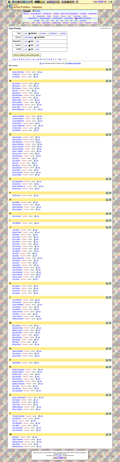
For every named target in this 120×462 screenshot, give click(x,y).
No (36, 41)
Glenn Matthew (17, 207)
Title (33, 22)
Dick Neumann (17, 156)
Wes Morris (16, 444)
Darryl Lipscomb (18, 146)
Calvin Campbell (18, 116)
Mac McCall (16, 325)
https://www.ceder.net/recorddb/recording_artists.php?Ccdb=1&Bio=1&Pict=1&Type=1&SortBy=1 (60, 452)
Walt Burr (15, 437)
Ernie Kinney (16, 188)
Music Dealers (33, 18)
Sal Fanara (16, 400)
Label (38, 22)
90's (76, 20)
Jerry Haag (16, 237)
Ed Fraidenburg (17, 181)
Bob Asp (15, 90)
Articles (62, 33)
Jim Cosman (16, 246)
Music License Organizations (69, 13)
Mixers (85, 16)
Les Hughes (16, 307)
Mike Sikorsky (17, 337)
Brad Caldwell (17, 102)
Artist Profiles (69, 18)
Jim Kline (15, 253)
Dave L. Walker (17, 151)
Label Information (45, 18)
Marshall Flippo (17, 328)
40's (52, 20)
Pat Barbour (16, 362)
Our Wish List (47, 13)
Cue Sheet (74, 22)
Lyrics (81, 22)
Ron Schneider (17, 390)
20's (43, 20)
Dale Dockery (17, 137)
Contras (63, 16)
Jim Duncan (16, 248)
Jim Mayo (15, 255)
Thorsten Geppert (18, 416)
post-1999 (83, 20)
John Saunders (17, 272)
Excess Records (36, 13)
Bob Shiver (16, 97)
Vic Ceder (59, 455)
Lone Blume (16, 309)
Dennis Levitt (16, 153)
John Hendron (17, 270)
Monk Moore (16, 344)
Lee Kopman (16, 302)
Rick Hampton (17, 379)
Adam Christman (18, 72)
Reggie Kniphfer (18, 372)
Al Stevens (16, 74)
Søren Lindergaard (18, 397)
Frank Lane (16, 195)
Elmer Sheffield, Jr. (18, 186)
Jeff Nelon (15, 234)
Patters (49, 16)
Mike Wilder (16, 339)
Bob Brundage (17, 95)
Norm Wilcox (16, 356)
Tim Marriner (16, 418)
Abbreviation (46, 22)
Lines (69, 16)
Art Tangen (16, 76)
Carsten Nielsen (17, 118)
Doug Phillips (16, 174)
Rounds (56, 16)
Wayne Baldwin (17, 439)
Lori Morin (15, 314)
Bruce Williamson (18, 109)
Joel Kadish (16, 265)
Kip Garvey (16, 293)
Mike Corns (16, 335)
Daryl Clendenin (17, 149)
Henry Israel (16, 216)
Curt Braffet (16, 130)
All (33, 16)
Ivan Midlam (16, 223)
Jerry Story (16, 244)
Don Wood (16, 165)
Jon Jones (15, 279)
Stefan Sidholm (17, 407)
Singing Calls (41, 16)
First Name (28, 37)
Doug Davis (16, 170)
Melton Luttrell (17, 330)
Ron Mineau (16, 388)
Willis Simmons (17, 446)
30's (48, 20)
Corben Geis (16, 128)
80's (71, 20)
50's (57, 20)
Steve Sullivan (17, 409)
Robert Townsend (18, 383)
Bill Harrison (16, 83)
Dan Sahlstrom (17, 142)
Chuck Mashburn (18, 121)
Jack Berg (15, 230)
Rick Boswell (16, 376)
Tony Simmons (17, 430)
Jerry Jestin (16, 239)
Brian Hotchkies (17, 104)
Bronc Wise (16, 107)
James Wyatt (16, 232)
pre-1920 (36, 20)
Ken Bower (16, 286)
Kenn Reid (16, 290)
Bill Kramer (16, 86)
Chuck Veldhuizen (18, 125)
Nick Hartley (16, 353)
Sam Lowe (16, 404)
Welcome (26, 13)
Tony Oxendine (17, 428)
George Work (17, 204)
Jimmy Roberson (18, 258)
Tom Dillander (17, 423)
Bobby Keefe (16, 100)
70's (67, 20)
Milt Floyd (15, 342)
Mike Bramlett (17, 332)
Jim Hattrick (16, 251)
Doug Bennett (17, 167)
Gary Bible (16, 202)
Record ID (88, 22)
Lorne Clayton (17, 316)
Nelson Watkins (17, 351)
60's (62, 20)
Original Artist (56, 22)
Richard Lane (17, 374)
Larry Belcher (17, 300)
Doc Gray (15, 158)
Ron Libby (15, 386)
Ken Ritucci (16, 288)
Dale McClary (17, 139)
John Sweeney (17, 274)
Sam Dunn (16, 402)
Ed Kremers (16, 184)
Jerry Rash (16, 241)
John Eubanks (17, 267)
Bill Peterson (16, 88)
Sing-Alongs (77, 16)
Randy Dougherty (18, 369)
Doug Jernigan (17, 172)
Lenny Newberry (18, 304)
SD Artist (65, 22)
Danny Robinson (18, 144)
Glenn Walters (17, 209)
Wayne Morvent (17, 442)
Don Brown (16, 160)
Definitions (52, 33)
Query (95, 22)
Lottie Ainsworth (17, 318)
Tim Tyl (14, 421)
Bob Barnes (16, 93)
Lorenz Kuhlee (17, 311)
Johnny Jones (17, 277)
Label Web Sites (57, 18)
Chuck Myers (16, 123)
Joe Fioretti (16, 260)
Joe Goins (15, 263)
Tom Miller (15, 425)
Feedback (83, 13)
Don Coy (15, 163)
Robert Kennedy (18, 381)
